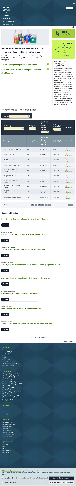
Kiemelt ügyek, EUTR (8, 388)
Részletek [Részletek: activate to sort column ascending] (69, 141)
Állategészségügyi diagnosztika (11, 376)
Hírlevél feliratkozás (7, 436)
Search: (17, 116)
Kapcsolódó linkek (7, 359)
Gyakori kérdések (7, 442)
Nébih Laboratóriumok (8, 424)
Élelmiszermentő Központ (9, 434)
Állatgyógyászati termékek (9, 378)
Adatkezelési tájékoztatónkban (11, 471)
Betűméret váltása (73, 27)
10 (49, 205)
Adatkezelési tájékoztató (9, 361)
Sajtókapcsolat (6, 428)
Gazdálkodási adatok (8, 354)
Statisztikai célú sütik (9, 478)
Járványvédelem (6, 386)
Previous (6, 205)
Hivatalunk (5, 347)
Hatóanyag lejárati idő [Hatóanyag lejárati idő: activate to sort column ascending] (57, 141)
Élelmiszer (5, 408)
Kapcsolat (5, 419)
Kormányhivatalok (7, 426)
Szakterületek (6, 371)
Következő (42, 337)
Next (70, 205)
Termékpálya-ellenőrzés (8, 400)
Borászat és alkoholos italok (10, 380)
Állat (3, 410)
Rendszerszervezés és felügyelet (11, 398)
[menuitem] (31, 7)
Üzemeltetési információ (8, 365)
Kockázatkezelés (6, 390)
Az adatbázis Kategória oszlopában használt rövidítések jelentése (21, 71)
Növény (4, 412)
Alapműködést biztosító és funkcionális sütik (33, 478)
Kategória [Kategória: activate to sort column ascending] (32, 141)
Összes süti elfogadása (61, 478)
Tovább (5, 225)
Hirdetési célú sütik (9, 482)
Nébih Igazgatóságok (8, 422)
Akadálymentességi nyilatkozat (10, 363)
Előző (34, 337)
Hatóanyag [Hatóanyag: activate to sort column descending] (7, 141)
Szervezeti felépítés (7, 352)
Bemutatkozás (6, 350)
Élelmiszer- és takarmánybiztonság (11, 382)
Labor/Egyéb (5, 414)
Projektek (5, 357)
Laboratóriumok (6, 450)
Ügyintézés (5, 405)
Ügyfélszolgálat (6, 430)
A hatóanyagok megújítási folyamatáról (20, 65)
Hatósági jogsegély (7, 432)
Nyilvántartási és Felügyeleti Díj (10, 396)
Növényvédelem (6, 394)
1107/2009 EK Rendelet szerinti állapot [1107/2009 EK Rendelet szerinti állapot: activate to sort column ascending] (44, 141)
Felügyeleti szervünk (8, 356)
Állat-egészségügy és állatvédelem (11, 374)
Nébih (25, 3)
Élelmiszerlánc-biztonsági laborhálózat (12, 384)
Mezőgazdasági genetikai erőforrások (12, 392)
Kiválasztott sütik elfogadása (61, 482)
